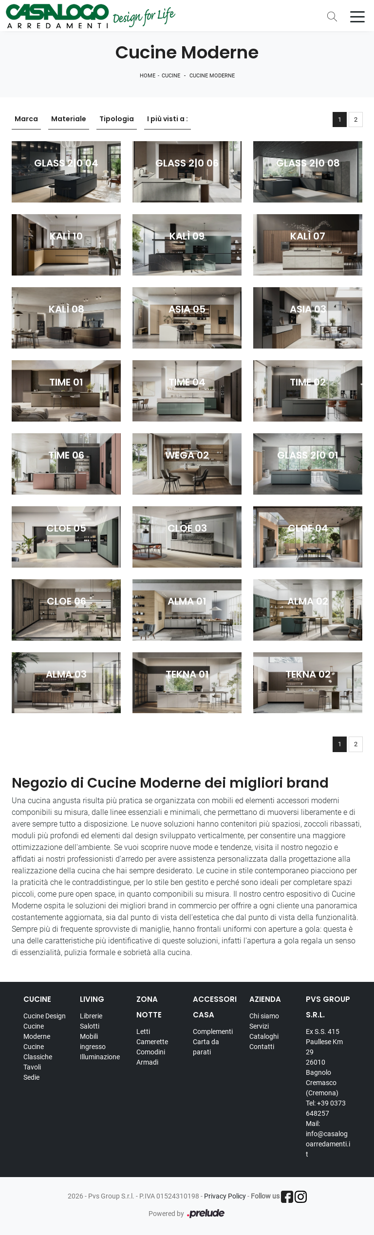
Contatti (261, 1047)
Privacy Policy (225, 1196)
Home (147, 76)
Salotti (89, 1026)
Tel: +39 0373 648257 (326, 1108)
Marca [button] (26, 119)
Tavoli (32, 1067)
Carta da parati (206, 1047)
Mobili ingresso (93, 1041)
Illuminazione (100, 1057)
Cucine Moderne (212, 76)
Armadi (147, 1062)
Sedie (31, 1077)
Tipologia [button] (116, 119)
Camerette (152, 1042)
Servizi (259, 1026)
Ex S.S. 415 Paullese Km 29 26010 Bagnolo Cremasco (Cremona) (324, 1062)
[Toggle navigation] (357, 16)
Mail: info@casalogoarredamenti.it (328, 1139)
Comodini (150, 1052)
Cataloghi (264, 1036)
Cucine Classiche (37, 1052)
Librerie (91, 1016)
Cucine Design (44, 1016)
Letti (143, 1031)
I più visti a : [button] (167, 119)
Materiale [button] (68, 119)
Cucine (171, 76)
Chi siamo (264, 1016)
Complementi (213, 1031)
